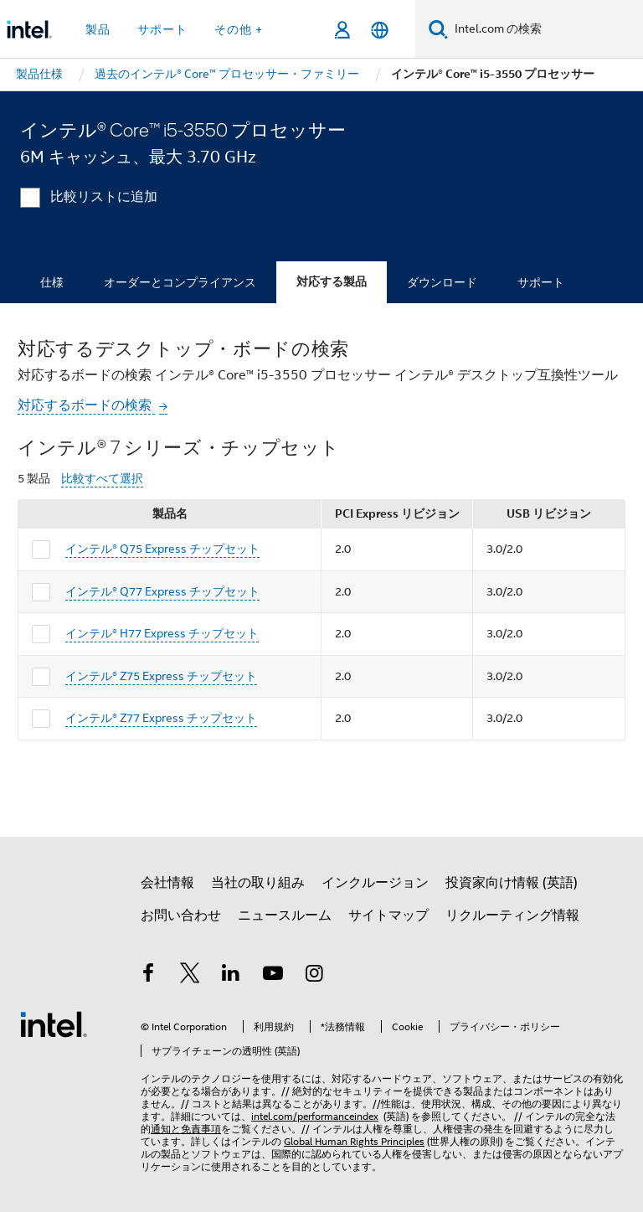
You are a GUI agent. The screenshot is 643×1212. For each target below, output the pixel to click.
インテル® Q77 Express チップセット (162, 591)
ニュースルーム (285, 915)
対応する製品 (331, 282)
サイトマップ (388, 915)
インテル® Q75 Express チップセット (162, 548)
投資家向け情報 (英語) (511, 882)
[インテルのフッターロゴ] (53, 1023)
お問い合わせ (181, 915)
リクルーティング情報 (512, 915)
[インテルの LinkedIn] (231, 976)
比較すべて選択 (102, 479)
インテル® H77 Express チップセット (162, 633)
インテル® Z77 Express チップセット (161, 717)
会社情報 (167, 882)
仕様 (52, 282)
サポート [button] (162, 29)
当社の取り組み (258, 882)
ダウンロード (442, 282)
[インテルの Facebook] (148, 976)
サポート (540, 282)
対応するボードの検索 (86, 405)
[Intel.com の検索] (545, 29)
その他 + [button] (238, 29)
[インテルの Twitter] (190, 976)
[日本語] (380, 30)
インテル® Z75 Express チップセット (161, 675)
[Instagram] (314, 976)
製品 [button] (98, 29)
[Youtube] (273, 976)
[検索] (438, 28)
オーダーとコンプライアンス (180, 282)
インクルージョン (375, 882)
